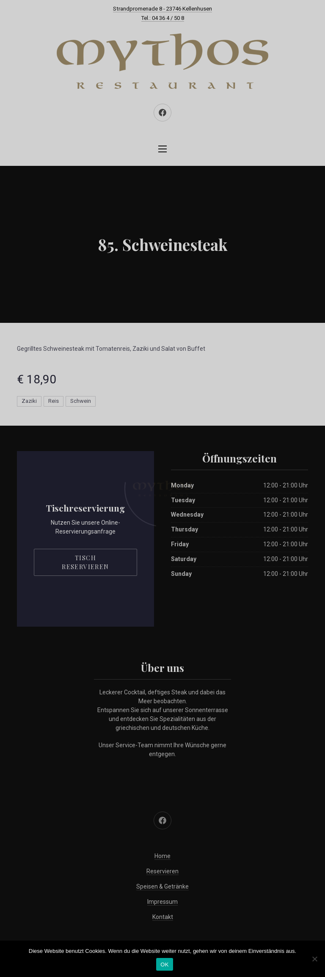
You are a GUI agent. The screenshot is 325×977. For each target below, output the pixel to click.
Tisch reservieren (85, 562)
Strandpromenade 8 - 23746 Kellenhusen (162, 9)
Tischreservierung (85, 508)
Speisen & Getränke (162, 886)
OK (164, 964)
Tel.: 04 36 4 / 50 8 (162, 18)
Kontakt (162, 917)
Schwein (80, 401)
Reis (53, 401)
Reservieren (162, 871)
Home (162, 856)
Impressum (162, 901)
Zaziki (29, 401)
